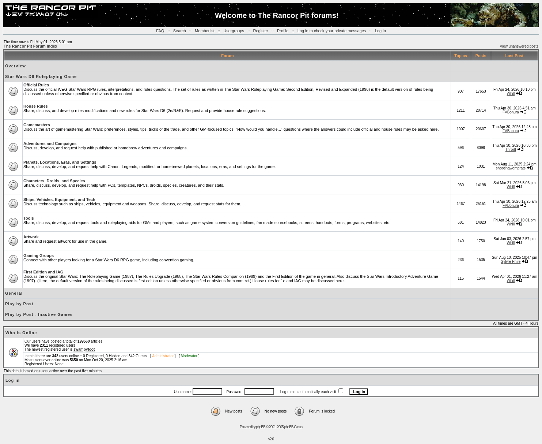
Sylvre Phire (510, 262)
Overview (15, 66)
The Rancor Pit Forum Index (30, 46)
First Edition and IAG (43, 272)
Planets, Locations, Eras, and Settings (59, 162)
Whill (511, 94)
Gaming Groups (38, 255)
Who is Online (21, 333)
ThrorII (510, 150)
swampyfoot (84, 349)
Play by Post (19, 304)
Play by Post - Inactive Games (39, 314)
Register (260, 31)
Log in (380, 31)
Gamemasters (36, 125)
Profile (282, 31)
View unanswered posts (519, 46)
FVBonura (511, 112)
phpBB (260, 427)
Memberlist (205, 31)
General (14, 293)
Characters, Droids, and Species (54, 181)
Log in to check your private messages (331, 31)
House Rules (35, 106)
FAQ (160, 31)
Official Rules (36, 85)
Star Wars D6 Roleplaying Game (41, 76)
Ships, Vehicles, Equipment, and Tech (59, 199)
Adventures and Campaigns (49, 143)
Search (179, 31)
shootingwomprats (511, 168)
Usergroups (233, 31)
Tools (28, 218)
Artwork (31, 237)
